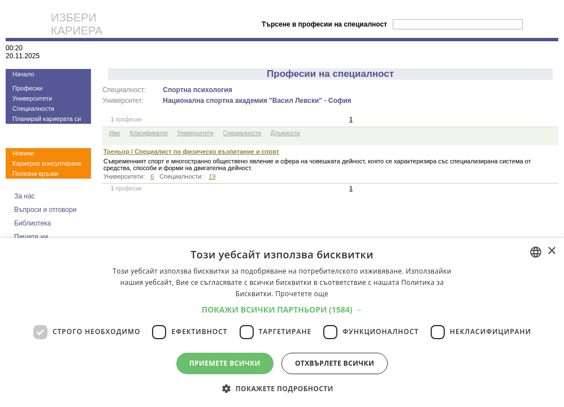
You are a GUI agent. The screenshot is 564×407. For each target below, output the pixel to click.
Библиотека (32, 223)
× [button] (551, 251)
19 (212, 176)
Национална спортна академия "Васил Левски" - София (257, 101)
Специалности (33, 108)
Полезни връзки (35, 173)
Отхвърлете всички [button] (334, 363)
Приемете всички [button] (225, 363)
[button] (282, 309)
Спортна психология (197, 90)
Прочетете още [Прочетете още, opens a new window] (301, 293)
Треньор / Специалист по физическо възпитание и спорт (191, 151)
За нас (24, 196)
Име (114, 133)
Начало (23, 74)
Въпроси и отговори (45, 210)
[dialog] (282, 322)
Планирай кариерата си (46, 118)
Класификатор (149, 133)
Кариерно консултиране (46, 163)
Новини (23, 153)
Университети (32, 98)
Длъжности (285, 133)
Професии (27, 88)
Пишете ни (31, 237)
